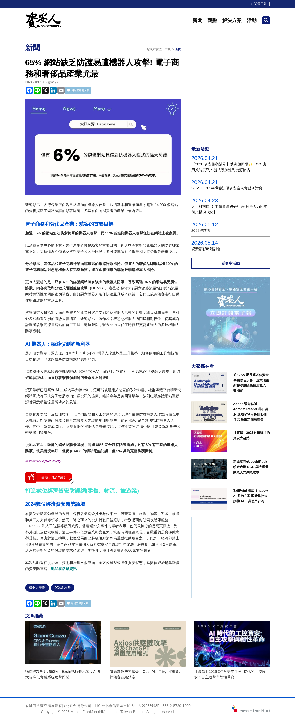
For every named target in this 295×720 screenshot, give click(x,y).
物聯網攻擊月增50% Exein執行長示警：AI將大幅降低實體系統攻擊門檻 (62, 674)
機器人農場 (37, 587)
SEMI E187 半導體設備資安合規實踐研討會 (226, 188)
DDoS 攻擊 (63, 587)
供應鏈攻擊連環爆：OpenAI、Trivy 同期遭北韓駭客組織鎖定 (146, 674)
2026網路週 (201, 231)
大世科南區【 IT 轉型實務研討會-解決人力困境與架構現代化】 (229, 209)
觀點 (212, 20)
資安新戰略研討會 (206, 249)
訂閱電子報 (259, 4)
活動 (252, 20)
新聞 (197, 20)
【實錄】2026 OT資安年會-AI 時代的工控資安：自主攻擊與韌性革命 (229, 674)
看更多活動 (230, 263)
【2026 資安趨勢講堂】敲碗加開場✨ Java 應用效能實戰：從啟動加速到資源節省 (228, 167)
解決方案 (232, 20)
